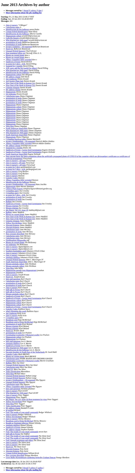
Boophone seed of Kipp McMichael (19, 322)
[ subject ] (33, 11)
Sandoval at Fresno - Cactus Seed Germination (24, 150)
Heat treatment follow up (15, 53)
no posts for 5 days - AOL (16, 64)
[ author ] (40, 468)
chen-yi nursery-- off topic (16, 161)
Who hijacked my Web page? (17, 40)
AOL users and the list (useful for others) (21, 68)
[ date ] (40, 11)
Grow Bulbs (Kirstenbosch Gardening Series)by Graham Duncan (31, 458)
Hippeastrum (11, 92)
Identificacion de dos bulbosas (17, 29)
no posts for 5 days (13, 167)
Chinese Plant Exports (14, 189)
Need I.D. (9, 49)
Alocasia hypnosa (12, 225)
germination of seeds (14, 42)
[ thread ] (26, 11)
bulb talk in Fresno (13, 290)
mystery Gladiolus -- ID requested (19, 47)
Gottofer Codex (12, 178)
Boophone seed (11, 320)
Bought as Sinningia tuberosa (17, 423)
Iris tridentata (11, 94)
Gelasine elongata (12, 88)
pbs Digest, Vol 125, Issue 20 (17, 210)
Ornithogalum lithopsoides (16, 240)
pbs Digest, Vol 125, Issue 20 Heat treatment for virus (26, 399)
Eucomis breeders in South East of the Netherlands (25, 352)
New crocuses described (15, 234)
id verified (10, 410)
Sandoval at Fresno (13, 62)
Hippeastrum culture (13, 36)
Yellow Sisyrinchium (14, 223)
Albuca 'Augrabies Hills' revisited (19, 60)
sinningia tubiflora (13, 257)
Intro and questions (13, 279)
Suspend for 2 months (14, 66)
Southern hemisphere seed (16, 251)
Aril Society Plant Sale (14, 81)
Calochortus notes (13, 27)
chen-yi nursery (12, 25)
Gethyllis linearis (12, 38)
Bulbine (9, 202)
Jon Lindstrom (11, 79)
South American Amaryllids (16, 128)
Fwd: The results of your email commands (22, 412)
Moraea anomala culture (15, 264)
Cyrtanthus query (12, 191)
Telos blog (10, 126)
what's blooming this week (16, 311)
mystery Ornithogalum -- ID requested (20, 141)
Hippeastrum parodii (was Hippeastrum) (21, 270)
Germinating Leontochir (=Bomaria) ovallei (22, 335)
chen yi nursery (12, 255)
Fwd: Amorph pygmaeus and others (19, 440)
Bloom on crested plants (15, 55)
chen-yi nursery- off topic (15, 163)
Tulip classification (13, 371)
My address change (13, 77)
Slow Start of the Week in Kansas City (20, 83)
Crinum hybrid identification (17, 32)
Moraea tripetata (12, 206)
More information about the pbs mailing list (24, 13)
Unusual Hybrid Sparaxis (15, 51)
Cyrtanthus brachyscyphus (16, 139)
